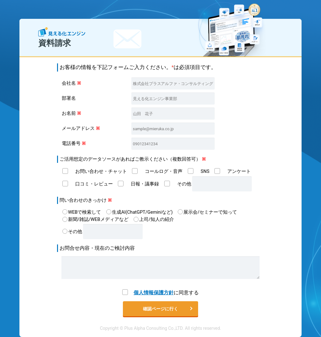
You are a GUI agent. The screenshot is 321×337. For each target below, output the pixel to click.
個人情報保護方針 (154, 293)
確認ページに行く (160, 308)
